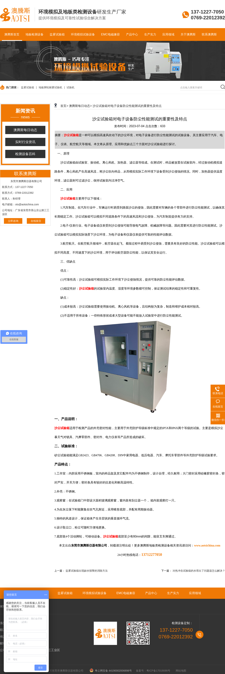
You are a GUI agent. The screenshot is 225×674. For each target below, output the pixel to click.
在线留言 (36, 220)
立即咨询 (13, 220)
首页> (64, 105)
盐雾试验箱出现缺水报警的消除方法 (87, 570)
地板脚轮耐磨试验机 (50, 87)
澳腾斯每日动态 (25, 130)
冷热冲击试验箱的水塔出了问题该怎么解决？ (198, 570)
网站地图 (181, 670)
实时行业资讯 (25, 142)
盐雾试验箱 (27, 87)
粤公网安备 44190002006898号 (112, 670)
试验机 (70, 87)
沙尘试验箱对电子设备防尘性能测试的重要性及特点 (127, 105)
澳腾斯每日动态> (80, 105)
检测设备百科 (25, 154)
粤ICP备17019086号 (158, 670)
